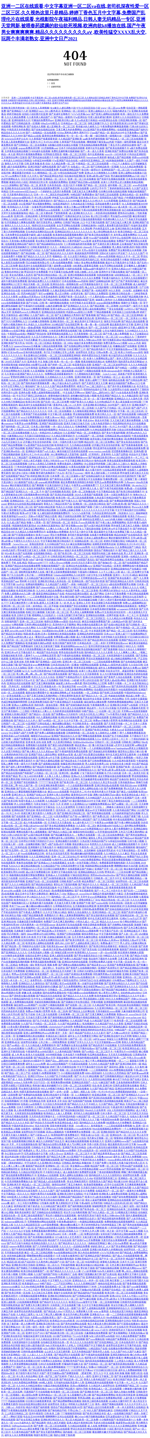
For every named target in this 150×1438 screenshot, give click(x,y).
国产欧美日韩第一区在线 (17, 1293)
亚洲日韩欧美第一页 (85, 377)
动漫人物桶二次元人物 (86, 272)
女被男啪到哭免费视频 (129, 1277)
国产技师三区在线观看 (107, 194)
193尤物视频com (49, 148)
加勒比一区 (35, 1119)
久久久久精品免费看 (15, 117)
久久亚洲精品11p (78, 804)
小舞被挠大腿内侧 (132, 1388)
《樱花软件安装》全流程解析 (80, 850)
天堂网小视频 (26, 1274)
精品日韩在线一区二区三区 (115, 900)
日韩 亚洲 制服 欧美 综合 (37, 163)
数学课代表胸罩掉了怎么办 (50, 473)
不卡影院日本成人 (52, 1172)
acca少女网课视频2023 (32, 417)
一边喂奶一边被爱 (137, 368)
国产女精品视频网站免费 (99, 726)
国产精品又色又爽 (56, 1156)
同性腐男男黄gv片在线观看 (107, 974)
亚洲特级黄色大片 (21, 120)
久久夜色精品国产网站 (124, 810)
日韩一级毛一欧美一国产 (38, 1327)
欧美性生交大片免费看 (82, 1190)
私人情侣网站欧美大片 (105, 231)
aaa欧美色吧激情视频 (94, 139)
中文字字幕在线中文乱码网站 (130, 510)
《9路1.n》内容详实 (15, 1407)
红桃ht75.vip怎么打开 (131, 918)
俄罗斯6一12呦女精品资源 (22, 408)
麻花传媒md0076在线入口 (110, 825)
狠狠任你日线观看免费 (46, 170)
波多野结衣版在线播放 (103, 241)
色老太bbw (88, 420)
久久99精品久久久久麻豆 (116, 853)
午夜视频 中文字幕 (76, 748)
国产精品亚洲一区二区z (33, 1187)
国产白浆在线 (110, 1274)
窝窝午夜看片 (116, 1358)
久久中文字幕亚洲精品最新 (96, 1305)
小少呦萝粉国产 (107, 1419)
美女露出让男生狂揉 (47, 1379)
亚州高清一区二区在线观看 (70, 810)
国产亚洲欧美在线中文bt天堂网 (115, 1036)
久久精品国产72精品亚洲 (20, 569)
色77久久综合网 (15, 575)
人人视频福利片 (83, 1095)
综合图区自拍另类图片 (105, 689)
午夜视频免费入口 (99, 705)
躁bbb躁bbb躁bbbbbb (82, 1008)
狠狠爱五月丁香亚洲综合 (59, 488)
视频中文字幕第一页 (131, 303)
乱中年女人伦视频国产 (43, 999)
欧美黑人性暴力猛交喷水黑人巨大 (127, 1163)
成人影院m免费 (29, 1395)
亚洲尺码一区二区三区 (16, 640)
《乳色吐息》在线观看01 (20, 686)
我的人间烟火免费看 (124, 1392)
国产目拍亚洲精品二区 (106, 1342)
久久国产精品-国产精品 (102, 1088)
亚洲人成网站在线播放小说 (132, 173)
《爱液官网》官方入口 (91, 1373)
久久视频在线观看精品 (125, 299)
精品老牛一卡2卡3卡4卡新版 (101, 708)
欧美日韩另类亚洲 (125, 1395)
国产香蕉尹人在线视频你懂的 (81, 968)
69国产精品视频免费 (32, 915)
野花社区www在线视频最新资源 (63, 1187)
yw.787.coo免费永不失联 (13, 176)
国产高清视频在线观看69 (41, 1237)
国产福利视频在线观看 (79, 1206)
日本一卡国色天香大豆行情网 (68, 442)
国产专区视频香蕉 (84, 890)
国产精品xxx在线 (32, 136)
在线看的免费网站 (58, 182)
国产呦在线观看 (22, 470)
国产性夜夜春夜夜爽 (132, 445)
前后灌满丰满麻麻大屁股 (131, 952)
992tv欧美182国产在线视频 (18, 553)
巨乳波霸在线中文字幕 (36, 1153)
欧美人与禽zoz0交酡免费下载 (79, 207)
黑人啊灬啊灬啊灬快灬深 (29, 674)
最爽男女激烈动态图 (120, 1187)
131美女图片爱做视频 (18, 1027)
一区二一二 (122, 1061)
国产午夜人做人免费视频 (116, 334)
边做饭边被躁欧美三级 (59, 937)
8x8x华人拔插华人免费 (109, 1271)
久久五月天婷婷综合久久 (44, 337)
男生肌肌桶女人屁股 (93, 999)
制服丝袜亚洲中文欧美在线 (37, 1336)
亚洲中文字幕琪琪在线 (13, 1051)
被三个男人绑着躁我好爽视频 (100, 1061)
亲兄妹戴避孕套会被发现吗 (95, 779)
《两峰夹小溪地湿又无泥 (117, 807)
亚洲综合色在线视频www (79, 566)
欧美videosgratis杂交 (112, 371)
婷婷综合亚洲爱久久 (93, 519)
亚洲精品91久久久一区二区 (64, 1299)
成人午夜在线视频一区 (35, 822)
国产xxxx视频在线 (95, 1339)
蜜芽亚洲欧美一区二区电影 (69, 538)
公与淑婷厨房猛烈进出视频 (126, 813)
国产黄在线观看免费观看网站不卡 (18, 1175)
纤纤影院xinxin (47, 924)
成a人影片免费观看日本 (38, 872)
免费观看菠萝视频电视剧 (112, 863)
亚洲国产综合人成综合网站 (43, 754)
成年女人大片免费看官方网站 (83, 1036)
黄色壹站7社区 (56, 850)
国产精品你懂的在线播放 (56, 299)
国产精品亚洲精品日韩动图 (134, 968)
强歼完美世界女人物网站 (49, 222)
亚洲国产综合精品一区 (113, 1289)
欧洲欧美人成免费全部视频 (113, 1194)
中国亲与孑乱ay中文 (24, 680)
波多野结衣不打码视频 (33, 1132)
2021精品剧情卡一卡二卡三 (130, 457)
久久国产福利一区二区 (42, 315)
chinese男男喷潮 (56, 1277)
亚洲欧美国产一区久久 (125, 1098)
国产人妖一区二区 (128, 934)
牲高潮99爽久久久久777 (115, 219)
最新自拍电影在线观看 (21, 1057)
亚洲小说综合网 (100, 1296)
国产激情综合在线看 (60, 479)
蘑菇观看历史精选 (21, 173)
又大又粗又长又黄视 (41, 1293)
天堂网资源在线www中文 (94, 578)
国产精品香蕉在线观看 (55, 674)
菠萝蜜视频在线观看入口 (60, 334)
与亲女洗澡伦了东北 (44, 804)
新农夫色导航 (102, 420)
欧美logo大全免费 (58, 259)
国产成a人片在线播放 (47, 680)
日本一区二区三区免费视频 (118, 284)
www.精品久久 (126, 337)
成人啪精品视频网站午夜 (124, 658)
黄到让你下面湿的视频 (65, 884)
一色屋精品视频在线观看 (90, 1221)
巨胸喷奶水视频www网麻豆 (107, 596)
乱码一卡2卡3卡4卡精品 (21, 170)
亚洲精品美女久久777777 (42, 457)
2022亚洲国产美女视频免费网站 (99, 129)
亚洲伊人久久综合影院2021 (127, 117)
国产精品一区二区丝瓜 (95, 185)
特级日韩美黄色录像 (17, 200)
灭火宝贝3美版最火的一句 (47, 686)
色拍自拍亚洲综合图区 (77, 593)
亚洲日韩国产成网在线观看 (42, 166)
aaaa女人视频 (136, 1231)
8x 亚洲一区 (139, 1126)
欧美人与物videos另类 (90, 340)
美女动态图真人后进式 (21, 275)
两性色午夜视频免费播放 (29, 154)
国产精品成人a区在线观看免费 (50, 1181)
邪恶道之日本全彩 (28, 238)
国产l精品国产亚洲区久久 (14, 491)
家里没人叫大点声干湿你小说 (20, 1339)
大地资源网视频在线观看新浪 (121, 606)
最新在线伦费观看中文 (37, 692)
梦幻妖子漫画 (87, 1268)
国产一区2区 (27, 1228)
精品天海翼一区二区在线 (36, 284)
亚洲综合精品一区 (129, 194)
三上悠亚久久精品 (123, 1361)
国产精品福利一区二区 (133, 1169)
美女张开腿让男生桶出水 (74, 327)
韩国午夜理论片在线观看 (43, 1194)
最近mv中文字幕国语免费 (98, 810)
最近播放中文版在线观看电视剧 (85, 219)
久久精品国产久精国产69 (58, 801)
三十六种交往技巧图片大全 (134, 1280)
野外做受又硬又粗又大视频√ (126, 525)
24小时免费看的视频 (24, 748)
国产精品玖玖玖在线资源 (49, 996)
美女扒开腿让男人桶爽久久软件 (127, 1305)
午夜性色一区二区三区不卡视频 (96, 847)
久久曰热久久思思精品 (114, 1073)
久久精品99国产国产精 (43, 699)
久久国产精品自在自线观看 (75, 188)
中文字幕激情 (91, 1194)
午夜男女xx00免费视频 (26, 423)
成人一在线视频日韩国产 (120, 1413)
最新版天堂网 (137, 1061)
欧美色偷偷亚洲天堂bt (105, 996)
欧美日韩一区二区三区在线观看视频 (74, 497)
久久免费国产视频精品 (13, 643)
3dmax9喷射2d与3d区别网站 (41, 934)
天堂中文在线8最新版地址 (14, 213)
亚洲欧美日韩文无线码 (23, 1265)
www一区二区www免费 (113, 108)
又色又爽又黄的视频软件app (124, 1265)
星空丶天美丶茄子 (64, 1033)
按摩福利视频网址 (34, 584)
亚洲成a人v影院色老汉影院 (113, 665)
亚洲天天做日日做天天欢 (77, 423)
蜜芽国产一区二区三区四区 (127, 726)
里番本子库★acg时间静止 (50, 1138)
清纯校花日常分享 (38, 182)
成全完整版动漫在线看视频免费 (114, 776)
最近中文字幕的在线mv (82, 1048)
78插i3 (77, 262)
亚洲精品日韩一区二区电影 (80, 408)
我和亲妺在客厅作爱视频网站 (71, 1348)
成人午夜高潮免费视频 (88, 637)
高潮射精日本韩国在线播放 (62, 634)
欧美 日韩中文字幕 (21, 615)
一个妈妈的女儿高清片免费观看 (54, 191)
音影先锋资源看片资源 (61, 1126)
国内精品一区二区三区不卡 (65, 897)
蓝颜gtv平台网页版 (56, 349)
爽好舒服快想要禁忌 (20, 485)
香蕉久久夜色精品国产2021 (98, 1379)
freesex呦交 (10, 1429)
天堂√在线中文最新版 (136, 699)
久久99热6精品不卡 (104, 402)
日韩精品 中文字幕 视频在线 (46, 1147)
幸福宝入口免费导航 (117, 1039)
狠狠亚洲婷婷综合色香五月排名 (97, 1030)
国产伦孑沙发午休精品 (18, 1243)
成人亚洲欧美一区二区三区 (61, 126)
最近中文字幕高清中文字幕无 (120, 262)
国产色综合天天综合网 (42, 1122)
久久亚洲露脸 (37, 371)
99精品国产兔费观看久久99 (119, 1339)
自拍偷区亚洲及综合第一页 (55, 1342)
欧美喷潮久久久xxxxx (86, 952)
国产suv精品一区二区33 (50, 720)
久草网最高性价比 (62, 906)
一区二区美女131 (132, 318)
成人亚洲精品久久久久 (13, 1299)
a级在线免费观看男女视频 (122, 584)
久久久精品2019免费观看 (120, 618)
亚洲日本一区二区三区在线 (76, 661)
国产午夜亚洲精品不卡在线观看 (66, 702)
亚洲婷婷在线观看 (92, 330)
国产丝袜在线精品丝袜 (43, 129)
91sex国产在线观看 (99, 238)
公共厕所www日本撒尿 (26, 429)
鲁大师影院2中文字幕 (67, 1203)
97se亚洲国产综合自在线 (65, 160)
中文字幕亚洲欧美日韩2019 (79, 460)
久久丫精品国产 (20, 457)
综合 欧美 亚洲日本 (102, 1085)
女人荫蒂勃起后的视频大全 (35, 1330)
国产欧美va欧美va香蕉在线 (111, 770)
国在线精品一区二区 (55, 1286)
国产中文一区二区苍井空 (112, 1259)
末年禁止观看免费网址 (125, 235)
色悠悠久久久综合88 (100, 844)
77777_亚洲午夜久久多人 (86, 488)
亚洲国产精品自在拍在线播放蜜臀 (22, 566)
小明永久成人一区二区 (87, 921)
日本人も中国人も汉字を (135, 1296)
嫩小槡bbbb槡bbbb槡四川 (39, 906)
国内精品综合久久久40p (80, 1178)
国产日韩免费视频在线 (99, 760)
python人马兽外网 (23, 1082)
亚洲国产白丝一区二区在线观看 (42, 881)
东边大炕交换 (42, 1126)
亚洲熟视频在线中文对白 (118, 1320)
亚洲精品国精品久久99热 (91, 872)
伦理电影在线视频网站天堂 (72, 640)
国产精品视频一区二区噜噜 (104, 306)
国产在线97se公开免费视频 (86, 1240)
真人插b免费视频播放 (25, 1110)
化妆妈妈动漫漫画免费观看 (35, 290)
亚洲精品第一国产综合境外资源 (88, 581)
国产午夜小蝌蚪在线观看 (127, 822)
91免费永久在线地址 (51, 1361)
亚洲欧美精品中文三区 (86, 1259)
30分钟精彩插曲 (53, 1054)
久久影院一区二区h (86, 825)
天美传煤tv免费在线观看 (21, 241)
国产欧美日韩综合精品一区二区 (50, 275)
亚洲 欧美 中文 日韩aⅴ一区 (51, 408)
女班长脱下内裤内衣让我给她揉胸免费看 (121, 1234)
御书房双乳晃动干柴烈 (89, 1215)
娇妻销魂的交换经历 (58, 395)
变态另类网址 (140, 631)
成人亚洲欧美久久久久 (80, 213)
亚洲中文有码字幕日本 (37, 1209)
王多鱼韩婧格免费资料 (127, 1082)
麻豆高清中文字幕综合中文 (89, 321)
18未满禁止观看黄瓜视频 (85, 265)
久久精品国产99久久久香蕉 (109, 1023)
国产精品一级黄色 (63, 117)
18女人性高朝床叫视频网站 (121, 1110)
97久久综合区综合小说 (88, 108)
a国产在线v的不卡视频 (59, 844)
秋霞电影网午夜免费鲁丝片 (65, 1135)
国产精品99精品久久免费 (58, 1008)
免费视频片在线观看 (36, 745)
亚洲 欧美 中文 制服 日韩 (40, 361)
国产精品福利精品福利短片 (33, 989)
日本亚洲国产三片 (76, 349)
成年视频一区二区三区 (119, 185)
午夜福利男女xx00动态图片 (40, 1051)
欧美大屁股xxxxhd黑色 (78, 547)
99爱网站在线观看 (89, 665)
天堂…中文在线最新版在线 (23, 1144)
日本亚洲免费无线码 (38, 702)
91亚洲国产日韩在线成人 (38, 723)
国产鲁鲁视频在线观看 (134, 1283)
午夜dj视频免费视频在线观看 (19, 986)
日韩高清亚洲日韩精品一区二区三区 (70, 556)
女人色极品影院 (130, 395)
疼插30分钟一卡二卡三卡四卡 (24, 1289)
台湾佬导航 (96, 1203)
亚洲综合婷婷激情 (124, 1088)
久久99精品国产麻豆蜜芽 (54, 1206)
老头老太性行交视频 (11, 1277)
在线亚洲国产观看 (82, 507)
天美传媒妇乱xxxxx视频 (108, 1011)
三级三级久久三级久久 (118, 463)
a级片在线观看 (12, 1228)
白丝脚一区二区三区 (109, 711)
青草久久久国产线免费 (53, 1119)
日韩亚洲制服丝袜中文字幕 (30, 1008)
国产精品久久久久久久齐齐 (37, 256)
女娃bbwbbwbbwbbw (83, 742)
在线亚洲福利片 (61, 204)
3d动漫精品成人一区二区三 (128, 275)
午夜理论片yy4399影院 (126, 1051)
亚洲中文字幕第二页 (102, 1376)
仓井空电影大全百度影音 (82, 303)
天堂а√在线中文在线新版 (94, 250)
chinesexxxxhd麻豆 (10, 1286)
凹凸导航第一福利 (16, 934)
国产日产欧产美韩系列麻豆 (125, 281)
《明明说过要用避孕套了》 (22, 1138)
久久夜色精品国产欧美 (16, 559)
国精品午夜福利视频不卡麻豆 (108, 893)
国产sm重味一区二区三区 (125, 804)
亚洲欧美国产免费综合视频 (119, 151)
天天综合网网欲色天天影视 (15, 371)
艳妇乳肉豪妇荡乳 (74, 287)
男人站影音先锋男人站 (97, 764)
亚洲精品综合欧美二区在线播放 (123, 1209)
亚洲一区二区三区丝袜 (31, 621)
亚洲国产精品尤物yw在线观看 (84, 182)
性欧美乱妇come (128, 785)
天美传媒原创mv (55, 550)
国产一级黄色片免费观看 (133, 1190)
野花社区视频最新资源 (98, 658)
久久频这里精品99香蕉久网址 (65, 290)
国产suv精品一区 (15, 1045)
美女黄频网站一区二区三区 (35, 928)
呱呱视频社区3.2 (20, 903)
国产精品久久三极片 (117, 1206)
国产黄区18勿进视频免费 (61, 745)
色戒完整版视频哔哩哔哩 (14, 702)
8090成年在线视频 (40, 151)
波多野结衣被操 (29, 1042)
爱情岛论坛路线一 (127, 213)
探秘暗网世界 (99, 1206)
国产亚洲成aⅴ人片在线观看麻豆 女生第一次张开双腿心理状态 (66, 863)
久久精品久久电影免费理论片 (30, 532)
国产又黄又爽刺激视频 (43, 683)
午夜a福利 (84, 1203)
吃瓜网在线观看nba (97, 1054)
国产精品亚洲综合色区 (51, 176)
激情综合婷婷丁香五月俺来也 (67, 1184)
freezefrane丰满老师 (96, 157)
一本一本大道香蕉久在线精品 (130, 1407)
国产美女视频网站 (118, 1333)
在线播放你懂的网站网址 (121, 1348)
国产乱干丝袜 (28, 1014)
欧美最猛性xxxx (30, 1283)
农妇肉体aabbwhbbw (131, 992)
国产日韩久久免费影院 (96, 293)
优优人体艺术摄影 (32, 460)
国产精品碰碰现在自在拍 (49, 244)
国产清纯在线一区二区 (58, 522)
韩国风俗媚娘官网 (51, 327)
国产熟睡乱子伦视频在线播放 (31, 1268)
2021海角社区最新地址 (48, 525)
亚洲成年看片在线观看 (41, 903)
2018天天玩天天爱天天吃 (84, 562)
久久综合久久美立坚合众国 (103, 782)
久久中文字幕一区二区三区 (78, 720)
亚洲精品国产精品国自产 (71, 1197)
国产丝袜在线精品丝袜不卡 (70, 730)
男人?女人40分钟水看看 (31, 776)
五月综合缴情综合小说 (18, 519)
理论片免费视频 (58, 535)
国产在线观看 (19, 816)
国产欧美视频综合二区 (74, 398)
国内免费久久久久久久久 (133, 1119)
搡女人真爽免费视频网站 (72, 915)
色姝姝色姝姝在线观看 (23, 717)
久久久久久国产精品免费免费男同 (58, 386)
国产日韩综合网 (134, 380)
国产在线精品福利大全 (93, 476)
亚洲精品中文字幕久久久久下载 (82, 1119)
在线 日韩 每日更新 (109, 1280)
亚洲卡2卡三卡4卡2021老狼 (44, 142)
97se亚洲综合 (80, 117)
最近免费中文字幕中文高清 (132, 1274)
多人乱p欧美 (29, 1098)
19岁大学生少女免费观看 (99, 575)
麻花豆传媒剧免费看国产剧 (96, 621)
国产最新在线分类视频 (23, 1200)
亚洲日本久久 (19, 794)
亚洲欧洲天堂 (14, 1184)
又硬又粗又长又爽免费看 (85, 191)
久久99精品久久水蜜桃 (59, 1169)
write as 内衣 (134, 343)
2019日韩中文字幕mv (82, 1370)
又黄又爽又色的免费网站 (69, 129)
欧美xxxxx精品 (8, 547)
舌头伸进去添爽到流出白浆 (40, 231)
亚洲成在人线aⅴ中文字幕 (133, 940)
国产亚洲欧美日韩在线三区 (71, 813)
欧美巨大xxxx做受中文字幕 (83, 1302)
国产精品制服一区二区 (32, 253)
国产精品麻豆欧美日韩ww (101, 457)
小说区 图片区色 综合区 (119, 1429)
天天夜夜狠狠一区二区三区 (88, 334)
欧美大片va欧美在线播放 (98, 1197)
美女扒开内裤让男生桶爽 (76, 1314)
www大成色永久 (61, 1370)
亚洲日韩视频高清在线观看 (82, 275)
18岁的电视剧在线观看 (25, 757)
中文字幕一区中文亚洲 (103, 767)
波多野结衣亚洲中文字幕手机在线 (124, 1345)
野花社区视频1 (43, 900)
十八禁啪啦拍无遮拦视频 (87, 374)
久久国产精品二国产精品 (112, 1104)
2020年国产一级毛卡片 (131, 306)
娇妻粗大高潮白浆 (109, 1262)
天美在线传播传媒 (135, 1104)
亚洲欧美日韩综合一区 (16, 1218)
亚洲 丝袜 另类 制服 (24, 661)
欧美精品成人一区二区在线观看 (105, 1388)
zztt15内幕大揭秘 (113, 519)
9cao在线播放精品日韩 (33, 853)
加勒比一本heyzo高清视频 (102, 256)
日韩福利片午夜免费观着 (39, 1398)
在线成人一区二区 (80, 166)
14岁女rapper (98, 1039)
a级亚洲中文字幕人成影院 (131, 327)
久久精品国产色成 (138, 884)
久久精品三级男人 (25, 1314)
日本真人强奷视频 (40, 426)
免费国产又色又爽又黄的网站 (59, 921)
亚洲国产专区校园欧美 (25, 782)
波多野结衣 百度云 (85, 352)
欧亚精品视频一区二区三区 (106, 1095)
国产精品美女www (96, 965)
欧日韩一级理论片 (91, 170)
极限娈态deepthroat (40, 736)
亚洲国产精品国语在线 (51, 423)
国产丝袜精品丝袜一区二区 (129, 915)
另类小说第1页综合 (97, 1144)
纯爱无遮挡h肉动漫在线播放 (34, 1091)
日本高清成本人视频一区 (41, 952)
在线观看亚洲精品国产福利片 (132, 129)
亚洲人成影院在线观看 (61, 955)
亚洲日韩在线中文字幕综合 (41, 807)
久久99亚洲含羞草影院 (123, 760)
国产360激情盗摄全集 (55, 878)
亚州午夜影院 (36, 1413)
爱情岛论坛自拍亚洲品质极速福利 (25, 504)
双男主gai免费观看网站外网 (108, 482)
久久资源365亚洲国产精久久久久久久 (24, 374)
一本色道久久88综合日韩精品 (16, 160)
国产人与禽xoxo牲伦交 (118, 1033)
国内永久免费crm (132, 668)
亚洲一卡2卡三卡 (37, 668)
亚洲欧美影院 (108, 1132)
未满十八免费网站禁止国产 (101, 358)
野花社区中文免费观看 (36, 272)
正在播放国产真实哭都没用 (134, 244)
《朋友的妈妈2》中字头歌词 (21, 1163)
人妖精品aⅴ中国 (119, 621)
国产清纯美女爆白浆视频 (22, 996)
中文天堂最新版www (106, 207)
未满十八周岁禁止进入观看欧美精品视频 (122, 182)
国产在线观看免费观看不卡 (43, 640)
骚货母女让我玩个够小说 (131, 751)
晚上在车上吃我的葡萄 (97, 287)
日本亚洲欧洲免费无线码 (51, 785)
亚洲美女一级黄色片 (110, 587)
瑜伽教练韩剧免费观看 (53, 318)
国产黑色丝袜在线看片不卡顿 (43, 157)
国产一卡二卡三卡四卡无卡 (108, 890)
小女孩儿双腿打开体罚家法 (71, 615)
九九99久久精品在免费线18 (50, 590)
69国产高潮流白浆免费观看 (78, 974)
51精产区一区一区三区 (79, 1039)
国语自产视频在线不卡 (105, 550)
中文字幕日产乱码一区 (111, 931)
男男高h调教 (84, 1398)
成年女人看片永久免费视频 (127, 1156)
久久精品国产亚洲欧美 (70, 139)
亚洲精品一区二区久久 (55, 179)
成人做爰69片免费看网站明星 (107, 1398)
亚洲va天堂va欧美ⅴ (107, 1299)
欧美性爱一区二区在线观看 (128, 1020)
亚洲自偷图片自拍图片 (67, 841)
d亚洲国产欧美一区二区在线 (50, 748)
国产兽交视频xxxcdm (72, 525)
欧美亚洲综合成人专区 (133, 794)
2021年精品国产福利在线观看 (105, 556)
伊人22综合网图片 (23, 804)
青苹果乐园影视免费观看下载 (45, 962)
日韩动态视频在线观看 (16, 1116)
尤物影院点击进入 (86, 1218)
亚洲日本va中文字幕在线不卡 (117, 528)
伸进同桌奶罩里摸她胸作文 (15, 247)
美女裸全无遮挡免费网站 (48, 241)
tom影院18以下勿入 (29, 219)
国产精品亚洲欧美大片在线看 (76, 448)
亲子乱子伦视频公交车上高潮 (59, 352)
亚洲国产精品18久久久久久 (133, 640)
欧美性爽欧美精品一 (133, 878)
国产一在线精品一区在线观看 (41, 132)
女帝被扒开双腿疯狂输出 (34, 1388)
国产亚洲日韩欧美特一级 (128, 1064)
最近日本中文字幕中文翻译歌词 (31, 893)
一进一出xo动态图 (107, 952)
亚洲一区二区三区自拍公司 (65, 856)
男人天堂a (41, 1150)
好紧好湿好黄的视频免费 (32, 1156)
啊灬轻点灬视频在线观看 (135, 1271)
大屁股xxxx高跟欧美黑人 (43, 1317)
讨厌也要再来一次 (29, 924)
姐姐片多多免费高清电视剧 (88, 343)
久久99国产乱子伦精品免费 (59, 1076)
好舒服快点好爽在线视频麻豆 (52, 467)
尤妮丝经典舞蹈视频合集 (47, 1002)
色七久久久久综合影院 (81, 1342)
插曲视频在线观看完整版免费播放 (26, 875)
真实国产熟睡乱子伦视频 (14, 1370)
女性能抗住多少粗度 (120, 764)
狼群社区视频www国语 (56, 621)
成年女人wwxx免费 (35, 1064)
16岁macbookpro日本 (22, 1426)
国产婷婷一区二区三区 (59, 364)
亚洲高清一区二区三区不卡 (78, 1153)
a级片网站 (24, 315)
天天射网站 (81, 838)
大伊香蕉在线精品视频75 (17, 151)
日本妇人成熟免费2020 (96, 538)
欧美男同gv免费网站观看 (51, 287)
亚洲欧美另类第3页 (11, 1283)
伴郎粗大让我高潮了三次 (81, 1404)
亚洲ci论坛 (115, 1296)
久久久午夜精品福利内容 (17, 999)
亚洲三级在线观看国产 (32, 1215)
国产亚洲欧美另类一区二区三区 (96, 1392)
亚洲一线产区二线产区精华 (52, 1376)
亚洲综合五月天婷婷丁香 (63, 971)
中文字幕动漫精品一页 (128, 850)
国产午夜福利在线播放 (69, 655)
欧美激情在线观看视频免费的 (68, 235)
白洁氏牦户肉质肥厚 (76, 918)
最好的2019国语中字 (33, 1061)
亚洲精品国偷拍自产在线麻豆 (126, 569)
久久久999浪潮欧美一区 (73, 358)
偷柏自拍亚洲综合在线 (109, 1283)
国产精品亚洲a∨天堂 (44, 1057)
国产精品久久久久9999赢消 (68, 200)
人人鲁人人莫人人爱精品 (57, 776)
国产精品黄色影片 (96, 349)
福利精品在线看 (116, 380)
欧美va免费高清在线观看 (31, 228)
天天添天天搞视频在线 (120, 1054)
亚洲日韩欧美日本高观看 (128, 228)
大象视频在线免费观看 (96, 1333)
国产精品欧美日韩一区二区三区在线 (64, 1333)
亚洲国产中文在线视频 (39, 909)
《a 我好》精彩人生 (80, 1091)
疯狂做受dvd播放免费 (95, 702)
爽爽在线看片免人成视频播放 (31, 832)
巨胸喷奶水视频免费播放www (72, 457)
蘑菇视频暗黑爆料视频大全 (32, 791)
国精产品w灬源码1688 (56, 1061)
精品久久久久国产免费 (49, 1098)
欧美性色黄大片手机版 (103, 791)
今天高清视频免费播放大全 (19, 1181)
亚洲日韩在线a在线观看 (106, 785)
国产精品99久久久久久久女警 (131, 1132)
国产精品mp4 (126, 838)
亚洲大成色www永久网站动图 (65, 309)
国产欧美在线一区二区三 (93, 1209)
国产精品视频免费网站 (103, 1395)
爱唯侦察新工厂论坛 (89, 900)
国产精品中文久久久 (88, 884)
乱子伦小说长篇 (112, 773)
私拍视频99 (88, 1023)
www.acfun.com (133, 1017)
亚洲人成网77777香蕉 (96, 380)
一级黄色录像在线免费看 (75, 1098)
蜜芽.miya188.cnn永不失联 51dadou (23, 631)
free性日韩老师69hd (41, 671)
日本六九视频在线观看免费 (131, 448)
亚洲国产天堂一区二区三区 (108, 869)
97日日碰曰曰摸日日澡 (105, 1370)
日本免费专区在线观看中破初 (20, 235)
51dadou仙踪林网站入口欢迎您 (69, 575)
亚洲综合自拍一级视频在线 (64, 284)
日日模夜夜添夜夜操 (29, 318)
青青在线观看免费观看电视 (121, 460)
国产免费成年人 (27, 1150)
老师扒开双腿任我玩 (114, 541)
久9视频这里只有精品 (126, 1212)
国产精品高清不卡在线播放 (102, 1045)
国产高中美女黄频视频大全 (122, 386)
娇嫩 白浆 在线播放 (32, 992)
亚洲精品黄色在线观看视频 (99, 1382)
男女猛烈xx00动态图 (121, 216)
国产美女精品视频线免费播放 (59, 825)
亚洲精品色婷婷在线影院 (90, 634)
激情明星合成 (23, 1160)
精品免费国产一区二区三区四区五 (88, 618)
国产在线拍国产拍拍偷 (80, 1101)
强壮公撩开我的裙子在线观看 (126, 467)
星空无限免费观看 (25, 708)
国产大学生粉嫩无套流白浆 (80, 318)
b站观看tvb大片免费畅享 (118, 1122)
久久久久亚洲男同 (65, 807)
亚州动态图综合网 (14, 1320)
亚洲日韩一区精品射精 (25, 216)
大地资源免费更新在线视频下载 (65, 330)
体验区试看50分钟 (64, 952)
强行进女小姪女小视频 (23, 473)
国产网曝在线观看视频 (90, 736)
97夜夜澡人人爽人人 (40, 711)
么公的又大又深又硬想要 (57, 1351)
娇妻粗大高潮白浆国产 (16, 714)
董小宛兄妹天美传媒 (102, 745)
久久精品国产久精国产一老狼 (60, 584)
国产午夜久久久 (69, 501)
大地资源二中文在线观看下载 (65, 1305)
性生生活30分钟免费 (33, 1416)
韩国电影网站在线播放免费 (99, 866)
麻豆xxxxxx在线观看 (58, 791)
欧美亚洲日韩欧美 (25, 590)
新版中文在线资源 (63, 1293)
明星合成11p (87, 1135)
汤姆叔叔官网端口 (97, 1243)
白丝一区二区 (102, 1135)
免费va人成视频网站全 (134, 603)
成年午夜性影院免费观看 (14, 281)
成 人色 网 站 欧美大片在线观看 (28, 1054)
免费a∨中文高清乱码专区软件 (109, 612)
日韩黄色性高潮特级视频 (133, 1302)
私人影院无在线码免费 (13, 262)
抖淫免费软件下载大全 (113, 1017)
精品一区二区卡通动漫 (41, 213)
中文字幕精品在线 (105, 491)
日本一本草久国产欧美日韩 (53, 1039)
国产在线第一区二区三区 (78, 1005)
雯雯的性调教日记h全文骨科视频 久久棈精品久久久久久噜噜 (42, 377)
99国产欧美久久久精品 (81, 402)
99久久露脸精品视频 (46, 717)
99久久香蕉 (114, 290)
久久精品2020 (32, 798)
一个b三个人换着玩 (119, 163)
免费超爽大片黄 (84, 1311)
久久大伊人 (33, 176)
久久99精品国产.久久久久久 (99, 798)
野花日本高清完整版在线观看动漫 (88, 1429)
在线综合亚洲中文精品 (36, 955)
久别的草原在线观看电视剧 (66, 711)
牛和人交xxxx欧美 (136, 1057)
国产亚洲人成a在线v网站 (113, 680)
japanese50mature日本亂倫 (27, 346)
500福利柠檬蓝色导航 (117, 971)
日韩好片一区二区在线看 (108, 742)
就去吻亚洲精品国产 (70, 170)
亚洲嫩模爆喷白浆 (38, 850)
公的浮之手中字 (98, 188)
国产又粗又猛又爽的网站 (31, 528)
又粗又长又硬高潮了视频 (46, 646)
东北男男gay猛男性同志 (36, 1320)
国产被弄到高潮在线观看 (121, 1364)
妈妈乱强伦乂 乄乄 (100, 1246)
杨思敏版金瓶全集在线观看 (64, 928)
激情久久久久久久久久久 (18, 225)
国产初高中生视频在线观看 (111, 179)
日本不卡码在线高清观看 (72, 148)
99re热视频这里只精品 (117, 1317)
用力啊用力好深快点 (109, 590)
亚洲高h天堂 (125, 200)
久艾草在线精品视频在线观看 (133, 1299)
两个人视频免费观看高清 (132, 733)
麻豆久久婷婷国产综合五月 (50, 1141)
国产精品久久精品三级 (60, 832)
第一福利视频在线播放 (57, 303)
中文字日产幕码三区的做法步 (31, 395)
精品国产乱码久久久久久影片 (90, 1033)
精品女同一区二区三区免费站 (99, 442)
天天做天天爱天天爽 (64, 903)
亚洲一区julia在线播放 (12, 1048)
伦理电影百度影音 (52, 154)
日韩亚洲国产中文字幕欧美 (91, 1345)
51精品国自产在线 (97, 1348)
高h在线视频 (7, 893)
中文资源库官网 (97, 631)
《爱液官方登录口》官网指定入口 (46, 689)
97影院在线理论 (70, 980)
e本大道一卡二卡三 (19, 980)
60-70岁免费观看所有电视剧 (30, 349)
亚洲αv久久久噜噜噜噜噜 (84, 776)
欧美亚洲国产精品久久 (109, 395)
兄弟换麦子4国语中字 (25, 931)
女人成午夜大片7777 (82, 822)
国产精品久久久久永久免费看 (85, 278)
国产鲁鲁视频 (88, 315)
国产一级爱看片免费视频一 (121, 757)
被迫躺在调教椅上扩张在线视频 (66, 692)
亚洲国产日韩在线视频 (68, 934)
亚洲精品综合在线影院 (53, 312)
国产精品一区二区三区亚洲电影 (126, 315)
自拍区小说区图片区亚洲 (35, 114)
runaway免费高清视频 (20, 1246)
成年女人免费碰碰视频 (110, 668)
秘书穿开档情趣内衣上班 (93, 856)
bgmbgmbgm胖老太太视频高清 (132, 748)
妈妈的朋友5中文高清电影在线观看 (128, 906)
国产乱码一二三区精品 (135, 890)
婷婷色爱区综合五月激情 (95, 355)
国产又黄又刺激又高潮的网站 (42, 695)
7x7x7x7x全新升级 (81, 513)
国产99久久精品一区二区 (101, 1212)
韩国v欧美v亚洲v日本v (35, 634)
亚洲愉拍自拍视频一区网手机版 (102, 615)
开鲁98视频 (97, 1002)
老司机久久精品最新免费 (86, 1113)
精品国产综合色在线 (47, 652)
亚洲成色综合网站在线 (35, 1240)
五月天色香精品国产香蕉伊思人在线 (91, 1351)
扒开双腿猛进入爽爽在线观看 (20, 222)
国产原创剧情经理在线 (48, 501)
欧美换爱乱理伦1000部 (13, 872)
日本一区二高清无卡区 (133, 773)
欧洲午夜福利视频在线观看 (84, 1057)
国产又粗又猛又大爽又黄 (118, 222)
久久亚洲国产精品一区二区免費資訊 (81, 433)
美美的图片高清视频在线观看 (108, 1101)
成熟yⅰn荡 (103, 501)
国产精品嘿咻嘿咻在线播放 (67, 1401)
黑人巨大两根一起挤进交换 (69, 293)
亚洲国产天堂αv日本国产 (44, 470)
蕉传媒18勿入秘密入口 (87, 126)
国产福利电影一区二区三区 (15, 426)
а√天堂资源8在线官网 (106, 832)
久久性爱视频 (111, 200)
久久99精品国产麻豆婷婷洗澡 (39, 578)
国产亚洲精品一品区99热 (48, 661)
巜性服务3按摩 (47, 1203)
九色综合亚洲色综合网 (103, 513)
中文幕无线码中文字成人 (57, 485)
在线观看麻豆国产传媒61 (80, 869)
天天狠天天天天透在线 (59, 822)
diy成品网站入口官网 (137, 770)
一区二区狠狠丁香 (127, 479)
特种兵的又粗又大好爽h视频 (35, 779)
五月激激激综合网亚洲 (84, 906)
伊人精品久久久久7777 (38, 897)
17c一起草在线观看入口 (13, 695)
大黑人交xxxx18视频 (59, 562)
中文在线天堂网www (74, 392)
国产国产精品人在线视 (77, 1249)
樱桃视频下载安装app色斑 (100, 142)
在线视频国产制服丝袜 (37, 1067)
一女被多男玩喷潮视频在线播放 (46, 207)
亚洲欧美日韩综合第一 (120, 293)
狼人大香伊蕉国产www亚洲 (76, 241)
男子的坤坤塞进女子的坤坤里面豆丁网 (101, 1225)
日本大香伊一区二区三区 (113, 1113)
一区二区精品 (92, 692)
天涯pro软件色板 (15, 1209)
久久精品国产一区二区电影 (90, 436)
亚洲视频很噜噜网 (113, 1002)
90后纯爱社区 (92, 1262)
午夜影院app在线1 (16, 334)
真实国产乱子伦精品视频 (69, 699)
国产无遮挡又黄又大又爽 (95, 383)
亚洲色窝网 (103, 906)
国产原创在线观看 (126, 414)
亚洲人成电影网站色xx (18, 859)
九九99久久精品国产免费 (101, 1064)
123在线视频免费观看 (27, 1302)
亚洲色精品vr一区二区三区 (109, 318)
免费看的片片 (51, 915)
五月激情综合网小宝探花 (14, 157)
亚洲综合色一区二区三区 (123, 1135)
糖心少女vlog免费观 (118, 1243)
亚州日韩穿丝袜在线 (98, 646)
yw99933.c (129, 309)
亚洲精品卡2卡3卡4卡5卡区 (131, 544)
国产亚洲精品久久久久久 (76, 306)
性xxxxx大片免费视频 (48, 1110)
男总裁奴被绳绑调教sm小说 (125, 176)
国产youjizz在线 (99, 903)
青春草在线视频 (24, 863)
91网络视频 (17, 624)
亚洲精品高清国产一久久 (84, 1082)
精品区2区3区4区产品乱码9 (21, 1262)
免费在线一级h (26, 965)
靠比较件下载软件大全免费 (103, 958)
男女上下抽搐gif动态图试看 (86, 1289)
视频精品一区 (59, 256)
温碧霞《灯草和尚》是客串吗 (95, 454)
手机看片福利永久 (111, 278)
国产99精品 (121, 368)
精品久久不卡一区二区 (128, 256)
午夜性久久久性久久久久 (26, 541)
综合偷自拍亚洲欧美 (74, 176)
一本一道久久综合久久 (62, 426)
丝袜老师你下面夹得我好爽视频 (17, 887)
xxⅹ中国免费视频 (50, 1225)
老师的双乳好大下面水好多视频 (125, 1330)
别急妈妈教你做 (105, 275)
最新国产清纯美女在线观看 (134, 949)
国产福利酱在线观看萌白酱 (54, 219)
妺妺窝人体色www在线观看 (70, 368)
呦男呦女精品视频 (46, 510)
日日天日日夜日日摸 (31, 179)
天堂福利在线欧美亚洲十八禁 (69, 1382)
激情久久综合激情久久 (79, 912)
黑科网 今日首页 (28, 581)
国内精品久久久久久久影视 (98, 652)
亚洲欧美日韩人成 (64, 120)
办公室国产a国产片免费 (21, 733)
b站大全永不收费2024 (104, 627)
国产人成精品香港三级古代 (85, 943)
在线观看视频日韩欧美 (23, 1141)
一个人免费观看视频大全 (135, 1129)
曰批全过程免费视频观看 (130, 429)
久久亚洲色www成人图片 (25, 1039)
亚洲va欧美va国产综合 (98, 176)
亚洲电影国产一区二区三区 (115, 170)
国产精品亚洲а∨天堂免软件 (51, 931)
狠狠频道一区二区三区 (93, 655)
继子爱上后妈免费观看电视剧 (61, 572)
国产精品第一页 (13, 946)
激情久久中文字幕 (14, 163)
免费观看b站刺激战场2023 (87, 1027)
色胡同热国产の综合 (29, 250)
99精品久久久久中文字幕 (116, 955)
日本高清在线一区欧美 (120, 903)
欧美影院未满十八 (126, 1419)
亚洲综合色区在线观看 (18, 683)
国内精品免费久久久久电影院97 (44, 281)
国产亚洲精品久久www (133, 1095)
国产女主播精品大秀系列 (67, 315)
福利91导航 (82, 1388)
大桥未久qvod (117, 730)
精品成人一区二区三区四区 (114, 884)
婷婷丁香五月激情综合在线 (116, 801)
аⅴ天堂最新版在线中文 (91, 284)
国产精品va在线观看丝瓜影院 (50, 1228)
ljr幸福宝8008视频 (42, 160)
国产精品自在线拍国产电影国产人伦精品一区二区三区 (29, 773)
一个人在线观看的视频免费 (79, 785)
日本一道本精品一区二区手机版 (42, 606)
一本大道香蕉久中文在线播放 (87, 479)
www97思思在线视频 (110, 1169)
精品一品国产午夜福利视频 (74, 417)
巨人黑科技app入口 (50, 798)
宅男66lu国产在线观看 (131, 1166)
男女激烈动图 (67, 596)
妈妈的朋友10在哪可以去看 (33, 364)
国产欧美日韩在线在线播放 (50, 1200)
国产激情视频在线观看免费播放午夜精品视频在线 (74, 1017)
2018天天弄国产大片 (15, 361)
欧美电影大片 (61, 445)
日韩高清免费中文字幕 (72, 866)
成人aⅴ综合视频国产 (57, 1064)
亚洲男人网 (7, 429)
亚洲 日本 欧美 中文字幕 (33, 937)
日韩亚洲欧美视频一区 (130, 120)
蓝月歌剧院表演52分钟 (121, 123)
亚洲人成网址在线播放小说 (74, 1175)
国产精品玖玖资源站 (11, 634)
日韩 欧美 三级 (51, 1413)
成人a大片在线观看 (41, 859)
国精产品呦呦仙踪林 (99, 281)
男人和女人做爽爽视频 (81, 612)
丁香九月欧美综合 (18, 838)
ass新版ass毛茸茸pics (29, 296)
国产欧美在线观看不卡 (117, 148)
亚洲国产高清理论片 (108, 968)
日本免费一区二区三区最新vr (65, 476)
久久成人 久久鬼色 (134, 1067)
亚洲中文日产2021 (35, 1333)
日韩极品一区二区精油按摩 (62, 989)
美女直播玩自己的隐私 (35, 355)
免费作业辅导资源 (18, 1119)
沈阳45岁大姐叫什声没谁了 (113, 253)
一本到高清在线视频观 (105, 213)
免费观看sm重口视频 (64, 637)
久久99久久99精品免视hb (29, 1385)
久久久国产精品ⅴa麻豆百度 (50, 627)
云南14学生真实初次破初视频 (102, 1147)
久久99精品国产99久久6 (57, 544)
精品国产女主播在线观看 (71, 470)
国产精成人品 (72, 1268)
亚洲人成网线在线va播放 (71, 726)
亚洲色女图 (24, 392)
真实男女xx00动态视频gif (44, 726)
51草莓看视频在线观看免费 (124, 287)
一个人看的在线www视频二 (102, 296)
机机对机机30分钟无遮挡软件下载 (123, 476)
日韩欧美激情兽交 (39, 247)
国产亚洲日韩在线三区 (25, 1030)
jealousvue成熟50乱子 (22, 197)
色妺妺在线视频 (116, 695)
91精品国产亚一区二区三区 (90, 1116)
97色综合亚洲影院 (136, 154)
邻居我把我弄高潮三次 (105, 1178)
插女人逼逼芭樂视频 (95, 1200)
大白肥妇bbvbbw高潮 (52, 631)
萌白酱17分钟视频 (38, 838)
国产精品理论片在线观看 (67, 1354)
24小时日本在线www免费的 (62, 1150)
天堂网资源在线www (117, 643)
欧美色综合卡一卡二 (24, 900)
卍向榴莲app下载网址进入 (125, 980)
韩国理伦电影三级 (101, 553)
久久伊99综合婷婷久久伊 (69, 519)
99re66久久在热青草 (95, 1110)
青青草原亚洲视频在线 (85, 668)
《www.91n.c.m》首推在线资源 (27, 544)
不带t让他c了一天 (77, 1410)
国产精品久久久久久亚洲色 (65, 779)
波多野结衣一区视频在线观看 (45, 980)
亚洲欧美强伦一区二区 (62, 321)
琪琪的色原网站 (138, 259)
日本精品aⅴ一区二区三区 (74, 123)
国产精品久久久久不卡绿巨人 (82, 1104)
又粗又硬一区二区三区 (57, 612)
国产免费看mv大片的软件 (64, 714)
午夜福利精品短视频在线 (65, 671)
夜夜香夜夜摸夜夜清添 (121, 887)
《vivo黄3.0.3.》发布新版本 (88, 1126)
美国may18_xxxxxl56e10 (79, 893)
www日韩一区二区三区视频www (93, 686)
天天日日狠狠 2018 (135, 863)
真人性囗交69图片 (100, 216)
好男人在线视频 (76, 1339)
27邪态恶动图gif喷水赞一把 (128, 1237)
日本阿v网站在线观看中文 (37, 624)
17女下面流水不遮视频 (91, 773)
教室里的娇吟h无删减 (47, 986)
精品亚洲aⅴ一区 (83, 745)
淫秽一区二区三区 (137, 1008)
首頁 (53, 83)
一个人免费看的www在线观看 (44, 210)
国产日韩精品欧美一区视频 (26, 123)
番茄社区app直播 (44, 637)
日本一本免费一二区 (72, 1234)
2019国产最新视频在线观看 (45, 1160)
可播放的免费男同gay (42, 120)
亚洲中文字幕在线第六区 (64, 872)
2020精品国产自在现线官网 (65, 324)
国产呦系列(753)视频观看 (47, 358)
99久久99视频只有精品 (52, 1088)
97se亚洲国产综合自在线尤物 (38, 445)
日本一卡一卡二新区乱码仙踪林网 (51, 194)
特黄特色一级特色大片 (93, 1317)
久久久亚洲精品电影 (39, 856)
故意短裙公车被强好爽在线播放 (106, 439)
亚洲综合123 (11, 791)
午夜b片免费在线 (10, 513)
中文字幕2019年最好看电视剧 (58, 1259)
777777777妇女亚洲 (48, 782)
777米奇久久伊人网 (89, 1231)
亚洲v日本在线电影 (93, 677)
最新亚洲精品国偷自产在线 (50, 593)
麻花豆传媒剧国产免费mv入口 (124, 383)
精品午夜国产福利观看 (38, 1407)
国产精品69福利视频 (31, 1348)
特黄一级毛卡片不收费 (25, 764)
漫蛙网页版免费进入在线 (32, 572)
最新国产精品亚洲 (35, 1166)
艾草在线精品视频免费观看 (93, 145)
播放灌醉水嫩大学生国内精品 (107, 1432)
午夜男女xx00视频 (103, 822)
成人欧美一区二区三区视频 (132, 207)
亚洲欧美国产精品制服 (50, 398)
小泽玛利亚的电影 (66, 1116)
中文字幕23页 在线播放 (60, 414)
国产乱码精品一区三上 (108, 377)
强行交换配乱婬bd (111, 340)
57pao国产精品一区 (99, 132)
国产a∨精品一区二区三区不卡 (33, 556)
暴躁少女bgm (11, 250)
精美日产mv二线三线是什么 (91, 386)
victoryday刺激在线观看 (35, 1277)
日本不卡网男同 (25, 1107)
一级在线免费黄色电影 (49, 829)
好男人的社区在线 (89, 680)
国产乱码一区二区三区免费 (55, 402)
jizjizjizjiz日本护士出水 (16, 139)
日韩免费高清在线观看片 (80, 878)
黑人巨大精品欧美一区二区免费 (81, 1419)
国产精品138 (103, 315)
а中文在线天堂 (120, 1327)
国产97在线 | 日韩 (35, 303)
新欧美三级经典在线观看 (95, 1401)
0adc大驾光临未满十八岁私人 (60, 1345)
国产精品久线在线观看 (133, 321)
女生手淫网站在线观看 (68, 225)
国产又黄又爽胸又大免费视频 (100, 1014)
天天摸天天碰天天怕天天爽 (95, 1187)
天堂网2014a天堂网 (53, 1129)
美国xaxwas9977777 (38, 562)
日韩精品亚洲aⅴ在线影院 (118, 436)
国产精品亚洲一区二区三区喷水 (95, 1327)
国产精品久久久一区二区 (94, 695)
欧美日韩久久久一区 (105, 414)
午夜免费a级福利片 (66, 1221)
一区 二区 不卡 (36, 491)
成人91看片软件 (93, 470)
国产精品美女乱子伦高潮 (73, 760)
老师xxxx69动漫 (140, 157)
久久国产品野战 (119, 454)
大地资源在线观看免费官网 (45, 188)
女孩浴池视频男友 (35, 488)
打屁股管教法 (24, 1085)
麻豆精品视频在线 (30, 866)
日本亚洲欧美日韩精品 (94, 405)
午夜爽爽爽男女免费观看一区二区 (82, 1132)
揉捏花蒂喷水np (89, 934)
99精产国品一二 (90, 711)
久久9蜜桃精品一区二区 (44, 173)
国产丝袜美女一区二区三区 (104, 337)
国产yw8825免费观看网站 (87, 859)
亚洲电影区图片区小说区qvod (101, 1277)
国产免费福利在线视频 (30, 1095)
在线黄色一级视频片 (31, 1129)
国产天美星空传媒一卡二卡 (118, 723)
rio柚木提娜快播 (53, 306)
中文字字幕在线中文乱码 (90, 1067)
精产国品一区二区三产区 (17, 1073)
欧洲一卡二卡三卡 (129, 615)
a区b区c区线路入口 (68, 1231)
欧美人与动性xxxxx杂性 (130, 352)
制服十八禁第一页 (36, 522)
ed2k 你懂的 (49, 1348)
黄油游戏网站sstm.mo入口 (74, 646)
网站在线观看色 (56, 1268)
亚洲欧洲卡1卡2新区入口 (30, 547)
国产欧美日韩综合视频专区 (103, 946)
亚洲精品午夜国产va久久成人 (41, 451)
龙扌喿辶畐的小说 (74, 1200)
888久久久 (131, 646)
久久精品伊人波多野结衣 (101, 1385)
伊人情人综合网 (42, 197)
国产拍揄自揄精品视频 (107, 1268)
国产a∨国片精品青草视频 (97, 525)
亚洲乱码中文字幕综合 (32, 819)
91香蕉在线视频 (77, 467)
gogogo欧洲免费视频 (48, 482)
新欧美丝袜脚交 (23, 1212)
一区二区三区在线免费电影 (110, 835)
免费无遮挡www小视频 (115, 343)
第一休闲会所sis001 (51, 1234)
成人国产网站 (97, 593)
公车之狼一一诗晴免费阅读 (38, 575)
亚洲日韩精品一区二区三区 (106, 912)
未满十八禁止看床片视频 (92, 671)
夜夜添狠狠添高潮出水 (92, 361)
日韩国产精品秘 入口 (74, 222)
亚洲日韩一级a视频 (69, 773)
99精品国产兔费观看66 (82, 194)
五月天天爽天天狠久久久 (17, 497)
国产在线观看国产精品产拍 (15, 476)
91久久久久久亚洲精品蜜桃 (122, 1426)
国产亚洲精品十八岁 (17, 111)
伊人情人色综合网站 (26, 1376)
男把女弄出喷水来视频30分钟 (24, 1361)
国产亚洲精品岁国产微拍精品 (95, 1255)
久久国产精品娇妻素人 (69, 1023)
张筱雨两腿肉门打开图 (16, 1101)
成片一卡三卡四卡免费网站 (24, 1203)
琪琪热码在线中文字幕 (95, 389)
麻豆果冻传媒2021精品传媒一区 (92, 1265)
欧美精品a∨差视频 (10, 1132)
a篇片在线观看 (44, 235)
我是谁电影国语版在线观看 (100, 368)
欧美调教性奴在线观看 (130, 720)
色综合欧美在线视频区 (129, 1005)
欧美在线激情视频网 (95, 757)
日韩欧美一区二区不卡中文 (108, 878)
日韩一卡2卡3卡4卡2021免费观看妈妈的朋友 (114, 1091)
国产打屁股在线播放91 (23, 535)
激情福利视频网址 (48, 429)
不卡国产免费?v (100, 1163)
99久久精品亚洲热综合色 (43, 1308)
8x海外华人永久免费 (62, 859)
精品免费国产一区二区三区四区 (98, 881)
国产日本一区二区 (74, 1262)
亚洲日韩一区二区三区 (13, 606)
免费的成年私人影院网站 (62, 838)
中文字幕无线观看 (95, 222)
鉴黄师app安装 (65, 754)
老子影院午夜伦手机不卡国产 (31, 1373)
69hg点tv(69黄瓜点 (50, 123)
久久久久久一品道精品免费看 (74, 1246)
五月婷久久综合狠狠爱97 (134, 278)
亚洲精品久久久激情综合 (31, 983)
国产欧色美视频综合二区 (95, 887)
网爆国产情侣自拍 (36, 334)
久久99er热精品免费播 (32, 1286)
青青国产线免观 (41, 958)
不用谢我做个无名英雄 (67, 1030)
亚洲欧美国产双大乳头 (13, 343)
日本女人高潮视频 (39, 108)
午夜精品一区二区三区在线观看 (92, 163)
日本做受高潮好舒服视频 (103, 609)
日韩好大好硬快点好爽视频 (91, 971)
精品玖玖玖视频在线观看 (17, 1147)
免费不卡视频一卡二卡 (119, 683)
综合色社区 (75, 621)
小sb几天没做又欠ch (11, 442)
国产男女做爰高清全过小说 (88, 955)
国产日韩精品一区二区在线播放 (30, 145)
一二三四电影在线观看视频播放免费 (129, 1314)
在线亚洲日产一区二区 (107, 1190)
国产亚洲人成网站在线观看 (105, 114)
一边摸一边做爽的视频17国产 (53, 618)
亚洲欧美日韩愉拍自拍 (59, 1296)
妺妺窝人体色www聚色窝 (69, 683)
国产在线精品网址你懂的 (77, 346)
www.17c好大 (101, 1330)
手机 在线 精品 (19, 562)
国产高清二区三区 (23, 507)
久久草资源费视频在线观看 (23, 1364)
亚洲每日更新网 (97, 606)
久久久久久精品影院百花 (27, 1225)
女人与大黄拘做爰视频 (111, 674)
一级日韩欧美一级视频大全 (107, 136)
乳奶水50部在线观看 (104, 1423)
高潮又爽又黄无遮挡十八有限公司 (38, 813)
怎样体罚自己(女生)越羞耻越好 (95, 980)
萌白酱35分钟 (121, 1181)
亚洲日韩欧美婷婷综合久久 (133, 1367)
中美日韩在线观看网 (24, 587)
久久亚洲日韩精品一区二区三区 (110, 1008)
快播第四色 (49, 730)
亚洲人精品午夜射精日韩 (79, 1423)
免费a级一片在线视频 (135, 488)
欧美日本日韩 (33, 402)
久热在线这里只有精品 (82, 204)
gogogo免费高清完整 (29, 148)
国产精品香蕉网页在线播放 (110, 559)
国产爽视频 (38, 485)
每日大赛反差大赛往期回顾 (101, 1324)
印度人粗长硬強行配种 (99, 117)
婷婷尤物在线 (14, 114)
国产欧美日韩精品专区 (94, 1413)
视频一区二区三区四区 (74, 154)
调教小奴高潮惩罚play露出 (107, 794)
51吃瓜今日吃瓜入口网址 (91, 714)
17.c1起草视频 (89, 1271)
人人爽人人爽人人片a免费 (14, 210)
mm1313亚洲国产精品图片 (61, 1388)
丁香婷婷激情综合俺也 (119, 188)
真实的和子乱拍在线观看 (69, 924)
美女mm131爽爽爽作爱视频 (35, 309)
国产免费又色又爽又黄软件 (35, 1305)
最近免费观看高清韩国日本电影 (77, 482)
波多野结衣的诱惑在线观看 (28, 1311)
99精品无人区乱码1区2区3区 (118, 1203)
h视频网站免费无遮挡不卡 (21, 760)
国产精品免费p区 (91, 516)
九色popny (129, 482)
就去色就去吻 (12, 1156)
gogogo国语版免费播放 (108, 303)
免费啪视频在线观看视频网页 (119, 1221)
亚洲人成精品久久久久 (100, 111)
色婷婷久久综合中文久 (75, 1079)
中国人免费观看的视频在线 (45, 739)
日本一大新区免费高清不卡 (118, 494)
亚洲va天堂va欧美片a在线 (55, 977)
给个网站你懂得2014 (15, 897)
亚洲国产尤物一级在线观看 (59, 371)
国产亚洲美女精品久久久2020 (119, 983)
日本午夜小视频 (135, 841)
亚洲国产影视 (68, 739)
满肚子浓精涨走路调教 (69, 516)
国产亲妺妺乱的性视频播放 (103, 751)
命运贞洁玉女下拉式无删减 (23, 340)
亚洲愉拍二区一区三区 (57, 1166)
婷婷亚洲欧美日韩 (39, 476)
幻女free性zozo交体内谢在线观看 (25, 352)
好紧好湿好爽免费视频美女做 (20, 1178)
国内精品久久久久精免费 (92, 1122)
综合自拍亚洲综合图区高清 (33, 1404)
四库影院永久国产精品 (111, 197)
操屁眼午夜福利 (34, 299)
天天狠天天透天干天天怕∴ (89, 807)
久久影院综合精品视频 (100, 1079)
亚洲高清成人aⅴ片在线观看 (15, 736)
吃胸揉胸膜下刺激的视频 (88, 426)
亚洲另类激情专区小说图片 (104, 417)
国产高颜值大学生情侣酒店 (75, 1002)
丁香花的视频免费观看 (108, 1172)
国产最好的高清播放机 (72, 798)
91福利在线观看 (73, 269)
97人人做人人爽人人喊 (64, 1218)
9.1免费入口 (31, 1048)
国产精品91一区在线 (39, 714)
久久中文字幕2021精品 (55, 912)
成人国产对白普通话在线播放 (89, 754)
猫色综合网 (100, 460)
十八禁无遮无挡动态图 (43, 497)
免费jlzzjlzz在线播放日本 (82, 977)
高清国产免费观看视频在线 (121, 965)
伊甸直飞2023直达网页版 (65, 197)
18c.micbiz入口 (139, 485)
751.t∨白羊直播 (80, 1336)
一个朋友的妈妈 (137, 739)
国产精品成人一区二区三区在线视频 (124, 139)
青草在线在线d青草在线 (71, 652)
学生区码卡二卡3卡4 (80, 791)
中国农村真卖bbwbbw (23, 1126)
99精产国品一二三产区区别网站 (56, 1283)
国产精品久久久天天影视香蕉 (83, 674)
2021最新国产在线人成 (25, 482)
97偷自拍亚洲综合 (79, 875)
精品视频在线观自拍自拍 (135, 340)
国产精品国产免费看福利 (20, 646)
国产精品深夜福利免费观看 (111, 1218)
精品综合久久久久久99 (13, 132)
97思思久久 (69, 1311)
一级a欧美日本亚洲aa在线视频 (56, 949)
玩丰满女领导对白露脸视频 (66, 909)
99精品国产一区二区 (107, 1367)
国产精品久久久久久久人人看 (65, 1271)
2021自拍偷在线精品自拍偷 (90, 1320)
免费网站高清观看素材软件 (59, 374)
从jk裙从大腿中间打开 (120, 1401)
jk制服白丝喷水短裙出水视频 (63, 145)
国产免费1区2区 (101, 816)
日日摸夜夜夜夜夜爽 (108, 949)
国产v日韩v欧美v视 (117, 504)
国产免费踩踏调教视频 (121, 501)
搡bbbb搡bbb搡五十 (70, 1225)
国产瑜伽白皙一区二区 (109, 562)
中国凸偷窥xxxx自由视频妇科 (82, 992)
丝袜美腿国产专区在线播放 (73, 606)
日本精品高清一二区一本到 (91, 643)
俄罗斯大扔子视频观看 (96, 1358)
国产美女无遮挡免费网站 (49, 1432)
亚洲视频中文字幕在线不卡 (42, 847)
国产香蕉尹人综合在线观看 (118, 677)
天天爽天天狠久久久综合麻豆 (62, 600)
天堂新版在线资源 (14, 1252)
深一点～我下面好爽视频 (100, 398)
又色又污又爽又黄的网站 (131, 832)
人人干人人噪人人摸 (109, 572)
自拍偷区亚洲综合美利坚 (72, 157)
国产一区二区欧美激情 (69, 1317)
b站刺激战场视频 (114, 160)
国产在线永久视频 (36, 126)
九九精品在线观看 (77, 1426)
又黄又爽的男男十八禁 (21, 603)
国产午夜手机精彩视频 (111, 488)
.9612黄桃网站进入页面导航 (64, 454)
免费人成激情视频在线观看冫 (46, 392)
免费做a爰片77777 (109, 943)
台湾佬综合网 (12, 977)
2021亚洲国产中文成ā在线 (79, 1156)
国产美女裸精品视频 (121, 1246)
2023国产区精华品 (61, 1336)
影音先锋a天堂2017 (88, 197)
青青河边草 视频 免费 (46, 965)
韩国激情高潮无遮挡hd (24, 525)
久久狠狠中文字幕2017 (68, 578)
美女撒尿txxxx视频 (79, 1166)
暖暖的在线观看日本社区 (97, 1107)
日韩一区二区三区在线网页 (77, 1085)
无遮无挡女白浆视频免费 (114, 1240)
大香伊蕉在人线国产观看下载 (125, 816)
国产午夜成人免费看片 (30, 912)
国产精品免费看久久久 (71, 1358)
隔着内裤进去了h (121, 111)
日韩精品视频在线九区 (28, 968)
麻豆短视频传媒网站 (80, 544)
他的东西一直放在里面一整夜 (69, 380)
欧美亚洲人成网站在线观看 (40, 943)
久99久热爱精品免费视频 (24, 1382)
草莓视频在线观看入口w (88, 739)
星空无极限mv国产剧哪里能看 (62, 1373)
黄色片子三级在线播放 (77, 1088)
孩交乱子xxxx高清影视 (82, 522)
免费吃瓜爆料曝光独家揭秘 (65, 151)
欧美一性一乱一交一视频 (67, 361)
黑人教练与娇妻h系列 (123, 247)
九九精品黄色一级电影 (37, 1299)
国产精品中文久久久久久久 (54, 1302)
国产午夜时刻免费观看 (23, 1249)
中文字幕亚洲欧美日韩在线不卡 (57, 541)
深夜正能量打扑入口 (98, 123)
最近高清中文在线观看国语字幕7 (36, 265)
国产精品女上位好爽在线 (81, 1011)
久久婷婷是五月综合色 (28, 278)
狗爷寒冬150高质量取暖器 (34, 479)
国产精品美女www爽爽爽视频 (34, 665)
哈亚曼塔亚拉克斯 (81, 364)
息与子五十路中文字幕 (70, 420)
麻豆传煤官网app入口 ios (65, 900)
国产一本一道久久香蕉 (92, 151)
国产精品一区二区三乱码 (119, 631)
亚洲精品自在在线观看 (119, 1200)
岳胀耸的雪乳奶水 (106, 850)
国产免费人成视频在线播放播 (50, 733)
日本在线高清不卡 (128, 1342)
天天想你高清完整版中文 (42, 1116)
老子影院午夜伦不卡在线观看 (49, 569)
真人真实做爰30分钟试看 (128, 402)
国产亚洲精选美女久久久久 (124, 986)
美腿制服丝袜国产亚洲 (83, 299)
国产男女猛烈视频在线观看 (94, 717)
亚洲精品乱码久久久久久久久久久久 (73, 231)
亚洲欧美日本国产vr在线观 (124, 705)
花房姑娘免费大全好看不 (108, 204)
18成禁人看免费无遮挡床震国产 (113, 225)
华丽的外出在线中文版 (33, 946)
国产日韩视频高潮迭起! (112, 1076)
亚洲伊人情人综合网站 (58, 794)
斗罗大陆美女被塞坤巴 (67, 1255)
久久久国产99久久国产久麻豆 (126, 1351)
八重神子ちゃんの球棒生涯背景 (39, 655)
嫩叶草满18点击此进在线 (78, 627)
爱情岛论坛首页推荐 (132, 596)
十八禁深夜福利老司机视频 (78, 244)
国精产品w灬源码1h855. (97, 392)
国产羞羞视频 (110, 649)
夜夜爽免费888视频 (61, 1082)
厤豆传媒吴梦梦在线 (19, 699)
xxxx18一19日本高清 (115, 154)
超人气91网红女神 (76, 1144)
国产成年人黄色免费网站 (18, 767)
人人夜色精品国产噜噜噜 (68, 1051)
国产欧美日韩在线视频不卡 (98, 235)
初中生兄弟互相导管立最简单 (120, 754)
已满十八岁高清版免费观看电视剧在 (112, 507)
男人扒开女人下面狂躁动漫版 (85, 528)
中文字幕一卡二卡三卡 (57, 819)
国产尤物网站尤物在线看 (120, 924)
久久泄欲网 (86, 228)
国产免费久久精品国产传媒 (73, 958)
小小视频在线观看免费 (72, 1073)
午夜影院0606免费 (109, 1119)
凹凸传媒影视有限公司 (37, 262)
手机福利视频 (68, 1265)
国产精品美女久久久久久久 (72, 1243)
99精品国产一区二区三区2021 (92, 584)
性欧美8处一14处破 (69, 680)
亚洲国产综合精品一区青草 (107, 566)
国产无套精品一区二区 (95, 1364)
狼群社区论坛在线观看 (43, 225)
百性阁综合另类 (37, 1101)
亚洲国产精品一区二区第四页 (43, 1070)
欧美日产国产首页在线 (85, 949)
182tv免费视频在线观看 (121, 1070)
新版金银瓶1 (62, 1057)
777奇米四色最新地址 (25, 467)
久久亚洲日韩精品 (62, 742)
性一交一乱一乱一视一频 (79, 136)
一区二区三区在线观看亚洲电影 (64, 355)
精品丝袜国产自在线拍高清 (128, 535)
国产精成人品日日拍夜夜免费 (98, 1407)
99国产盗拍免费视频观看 (125, 1197)
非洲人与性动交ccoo (53, 460)
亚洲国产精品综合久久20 (64, 736)
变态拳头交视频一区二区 (100, 1138)
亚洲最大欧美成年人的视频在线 (106, 1249)
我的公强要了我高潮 (64, 1435)
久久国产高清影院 (71, 210)
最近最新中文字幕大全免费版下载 (111, 532)
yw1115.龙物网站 (9, 185)
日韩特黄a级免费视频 (93, 909)
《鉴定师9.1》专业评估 (53, 968)
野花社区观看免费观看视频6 (116, 859)
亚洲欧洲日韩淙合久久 (52, 1419)
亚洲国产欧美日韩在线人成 (79, 1330)
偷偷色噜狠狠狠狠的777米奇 (81, 1286)
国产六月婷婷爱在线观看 (45, 1246)
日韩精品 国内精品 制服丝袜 (76, 1163)
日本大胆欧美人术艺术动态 (36, 890)
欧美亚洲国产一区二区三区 (49, 974)
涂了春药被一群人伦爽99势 (21, 1324)
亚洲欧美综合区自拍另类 (17, 188)
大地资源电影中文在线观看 (120, 655)
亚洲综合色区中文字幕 (43, 519)
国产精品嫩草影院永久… (63, 835)
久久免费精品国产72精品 (128, 547)
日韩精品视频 (121, 1410)
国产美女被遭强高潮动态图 (128, 1376)
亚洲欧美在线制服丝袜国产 (88, 649)
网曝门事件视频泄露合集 (134, 1172)
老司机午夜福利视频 (78, 535)
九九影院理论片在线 (118, 389)
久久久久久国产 (136, 253)
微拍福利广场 (32, 386)
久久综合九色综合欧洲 (54, 1104)
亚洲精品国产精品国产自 (122, 717)
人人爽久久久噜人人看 (57, 528)
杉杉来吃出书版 (13, 915)
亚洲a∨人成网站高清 (22, 705)
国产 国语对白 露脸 (114, 1067)
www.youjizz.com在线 (99, 451)
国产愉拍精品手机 (57, 1410)
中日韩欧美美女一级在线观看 (87, 723)
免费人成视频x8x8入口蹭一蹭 (20, 593)
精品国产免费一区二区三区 (104, 1166)
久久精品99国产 (39, 1358)
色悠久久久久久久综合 (43, 677)
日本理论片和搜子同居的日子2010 (36, 841)
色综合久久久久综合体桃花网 (74, 429)
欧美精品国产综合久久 (15, 1076)
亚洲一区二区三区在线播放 (82, 179)
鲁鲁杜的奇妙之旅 (14, 272)
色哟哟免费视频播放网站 (120, 702)
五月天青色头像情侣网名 (85, 937)
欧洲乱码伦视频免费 (68, 717)
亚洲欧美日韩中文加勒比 (70, 1194)
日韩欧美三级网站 (131, 742)
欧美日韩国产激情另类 (64, 643)
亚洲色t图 (139, 451)
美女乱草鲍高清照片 (77, 1181)
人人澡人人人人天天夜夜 (40, 1354)
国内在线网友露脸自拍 (54, 992)
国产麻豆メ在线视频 (127, 791)
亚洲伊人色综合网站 (113, 699)
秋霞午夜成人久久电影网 (31, 801)
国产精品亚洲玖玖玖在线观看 (102, 640)
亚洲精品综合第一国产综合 (15, 1317)
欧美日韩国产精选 (122, 1379)
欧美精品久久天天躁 (18, 207)
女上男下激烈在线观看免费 (55, 278)
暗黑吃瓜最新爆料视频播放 (43, 420)
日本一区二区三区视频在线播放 (72, 609)
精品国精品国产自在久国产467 (20, 829)
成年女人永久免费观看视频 (19, 1435)
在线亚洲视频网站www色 (69, 999)
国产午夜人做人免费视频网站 (111, 522)
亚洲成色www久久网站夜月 (26, 312)
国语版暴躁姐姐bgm (26, 618)
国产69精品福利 (83, 596)
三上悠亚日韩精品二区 (16, 1413)
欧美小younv (42, 535)
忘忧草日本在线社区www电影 (51, 1178)
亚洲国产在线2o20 (36, 794)
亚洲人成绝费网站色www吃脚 (38, 1033)
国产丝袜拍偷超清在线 (77, 705)
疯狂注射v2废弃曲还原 (32, 1345)
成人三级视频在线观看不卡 (126, 844)
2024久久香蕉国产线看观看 (89, 494)
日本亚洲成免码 (49, 296)
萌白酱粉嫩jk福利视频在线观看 (86, 853)
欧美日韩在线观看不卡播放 (115, 259)
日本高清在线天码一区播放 (65, 665)
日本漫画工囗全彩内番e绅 (125, 312)
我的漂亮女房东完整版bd (131, 361)
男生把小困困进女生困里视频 (60, 1215)
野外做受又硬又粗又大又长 (134, 473)
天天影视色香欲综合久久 (20, 194)
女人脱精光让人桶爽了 (107, 733)
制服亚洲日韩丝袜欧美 (72, 764)
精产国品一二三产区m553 (49, 389)
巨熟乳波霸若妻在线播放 (126, 1085)
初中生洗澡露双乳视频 (23, 269)
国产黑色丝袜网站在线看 (73, 1324)
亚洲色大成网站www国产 (118, 1141)
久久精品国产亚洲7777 (101, 1020)
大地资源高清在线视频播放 (29, 1113)
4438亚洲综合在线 (107, 120)
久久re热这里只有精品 (85, 120)
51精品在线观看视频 (52, 346)
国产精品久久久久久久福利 (43, 1197)
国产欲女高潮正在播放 (28, 1419)
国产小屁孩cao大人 (40, 1135)
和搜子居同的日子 (73, 389)
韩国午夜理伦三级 (43, 1435)
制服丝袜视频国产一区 (53, 566)
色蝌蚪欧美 (101, 1228)
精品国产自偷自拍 (119, 779)
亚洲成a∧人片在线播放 (57, 875)
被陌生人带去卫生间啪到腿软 (103, 838)
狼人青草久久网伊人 (109, 992)
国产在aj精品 (64, 767)
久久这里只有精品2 (78, 256)
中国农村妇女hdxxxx (134, 692)
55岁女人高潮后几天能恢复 (42, 463)
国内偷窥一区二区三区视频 (77, 1432)
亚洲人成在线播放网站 (94, 309)
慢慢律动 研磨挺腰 (123, 1138)
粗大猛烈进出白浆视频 (120, 355)
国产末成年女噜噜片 (59, 114)
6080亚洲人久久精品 (17, 1197)
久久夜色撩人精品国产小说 (50, 1262)
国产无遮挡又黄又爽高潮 (106, 244)
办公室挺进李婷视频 (94, 463)
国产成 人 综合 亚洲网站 (20, 1079)
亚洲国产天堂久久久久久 (80, 1042)
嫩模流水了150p (58, 893)
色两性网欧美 (19, 126)
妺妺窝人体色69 (104, 299)
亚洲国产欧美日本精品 (97, 730)
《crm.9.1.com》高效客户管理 (117, 374)
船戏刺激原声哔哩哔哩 (86, 253)
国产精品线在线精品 (41, 884)
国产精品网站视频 (88, 501)
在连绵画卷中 (57, 1330)
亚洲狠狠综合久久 (87, 770)
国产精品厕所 (39, 1423)
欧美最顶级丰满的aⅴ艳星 (38, 643)
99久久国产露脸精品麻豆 (114, 1027)
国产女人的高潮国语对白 (14, 909)
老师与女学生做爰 (95, 148)
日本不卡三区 (127, 1262)
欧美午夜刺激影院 (55, 918)
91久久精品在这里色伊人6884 (51, 1339)
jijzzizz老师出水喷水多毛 (120, 1160)
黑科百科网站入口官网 (94, 683)
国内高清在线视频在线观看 (99, 1361)
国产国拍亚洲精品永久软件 (119, 581)
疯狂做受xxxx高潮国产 (25, 1005)
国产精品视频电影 (69, 1160)
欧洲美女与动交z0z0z (67, 340)
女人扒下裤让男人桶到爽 (49, 1314)
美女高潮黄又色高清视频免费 (106, 603)
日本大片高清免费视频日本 (32, 649)
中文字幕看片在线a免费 (61, 272)
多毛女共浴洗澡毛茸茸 (57, 853)
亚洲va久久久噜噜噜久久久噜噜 (101, 173)
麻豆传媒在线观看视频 (77, 1141)
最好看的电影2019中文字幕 (86, 801)
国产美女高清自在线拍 (128, 442)
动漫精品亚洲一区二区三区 (88, 541)
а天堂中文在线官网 (124, 745)
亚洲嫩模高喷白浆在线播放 (30, 1036)
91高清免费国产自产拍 (65, 816)
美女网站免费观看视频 (92, 262)
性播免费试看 (110, 479)
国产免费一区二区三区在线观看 (50, 1426)
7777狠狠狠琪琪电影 (71, 1413)
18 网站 (54, 958)
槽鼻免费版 (14, 1330)
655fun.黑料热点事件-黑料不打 (73, 132)
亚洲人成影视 (8, 1302)
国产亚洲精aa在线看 (30, 977)
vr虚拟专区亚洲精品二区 (92, 160)
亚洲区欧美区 (16, 658)
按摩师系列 (111, 361)
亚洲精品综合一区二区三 (23, 501)
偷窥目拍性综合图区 (83, 832)
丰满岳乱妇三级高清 (56, 1036)
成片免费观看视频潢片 (76, 946)
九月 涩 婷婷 (62, 804)
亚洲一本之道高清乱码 (18, 1358)
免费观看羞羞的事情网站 (44, 1231)
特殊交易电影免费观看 (94, 924)
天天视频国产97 (64, 587)
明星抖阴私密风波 (10, 1305)
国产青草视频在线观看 (99, 813)
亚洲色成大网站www (131, 1268)
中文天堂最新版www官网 (107, 1042)
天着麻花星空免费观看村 (30, 921)
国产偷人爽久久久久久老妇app (38, 751)
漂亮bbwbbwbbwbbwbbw (102, 875)
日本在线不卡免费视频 (13, 971)
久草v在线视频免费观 (61, 262)
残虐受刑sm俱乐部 (35, 918)
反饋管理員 (56, 87)
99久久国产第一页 (28, 785)
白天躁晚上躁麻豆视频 (68, 510)
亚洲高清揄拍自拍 (119, 1354)
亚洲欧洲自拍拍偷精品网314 (33, 259)
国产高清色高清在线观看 (124, 686)
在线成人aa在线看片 (31, 1104)
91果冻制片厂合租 (67, 1274)
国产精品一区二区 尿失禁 (33, 185)
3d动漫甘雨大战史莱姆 (111, 1150)
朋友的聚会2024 (80, 844)
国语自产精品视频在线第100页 (66, 1407)
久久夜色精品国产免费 (23, 1432)
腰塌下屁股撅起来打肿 (90, 1274)
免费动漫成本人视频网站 (70, 463)
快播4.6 (92, 1367)
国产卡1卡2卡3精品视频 (86, 1076)
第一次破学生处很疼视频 (90, 983)
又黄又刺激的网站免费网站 (79, 689)
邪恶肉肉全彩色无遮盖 (13, 1011)
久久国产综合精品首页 (18, 337)
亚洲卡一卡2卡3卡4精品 (125, 575)
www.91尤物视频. (39, 1027)
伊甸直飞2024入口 (10, 866)
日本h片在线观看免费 (49, 1364)
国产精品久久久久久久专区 (15, 1122)
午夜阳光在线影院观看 (40, 380)
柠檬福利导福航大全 (101, 346)
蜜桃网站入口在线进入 (43, 615)
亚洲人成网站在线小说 (91, 788)
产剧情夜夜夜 (61, 213)
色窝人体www (52, 417)
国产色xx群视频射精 (124, 847)
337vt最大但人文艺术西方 (68, 1237)
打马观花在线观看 (78, 1064)
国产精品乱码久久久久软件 (59, 253)
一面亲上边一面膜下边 (69, 1308)
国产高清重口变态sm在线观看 (60, 983)
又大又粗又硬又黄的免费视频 (125, 420)
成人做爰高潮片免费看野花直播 (79, 1172)
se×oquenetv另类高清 (127, 609)
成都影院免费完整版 (37, 330)
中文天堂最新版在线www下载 (121, 349)
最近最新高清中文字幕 (121, 324)
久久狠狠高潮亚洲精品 (84, 411)
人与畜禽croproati (103, 1156)
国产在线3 (135, 1079)
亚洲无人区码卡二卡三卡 (115, 739)
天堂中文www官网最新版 (93, 897)
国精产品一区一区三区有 (29, 1367)
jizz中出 (20, 584)
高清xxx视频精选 (55, 1132)
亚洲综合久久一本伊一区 (85, 1280)
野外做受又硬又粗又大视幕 (31, 550)
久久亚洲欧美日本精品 (49, 1163)
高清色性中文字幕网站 (64, 624)
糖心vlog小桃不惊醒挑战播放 (90, 1416)
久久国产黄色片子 (32, 730)
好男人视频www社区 (63, 439)
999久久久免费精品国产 (117, 999)
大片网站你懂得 (42, 1107)
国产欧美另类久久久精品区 (31, 600)
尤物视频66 (73, 228)
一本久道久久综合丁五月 (24, 398)
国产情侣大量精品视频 (47, 760)
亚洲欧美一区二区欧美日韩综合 (89, 504)
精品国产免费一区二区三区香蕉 (81, 590)
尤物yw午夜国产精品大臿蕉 (42, 516)
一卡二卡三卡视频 (10, 1187)
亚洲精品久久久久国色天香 (128, 398)
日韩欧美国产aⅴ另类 (70, 881)
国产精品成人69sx (53, 1311)
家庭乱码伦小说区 (18, 182)
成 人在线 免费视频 (97, 1426)
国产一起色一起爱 (59, 1091)
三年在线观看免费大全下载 (111, 1286)
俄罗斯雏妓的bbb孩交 (98, 569)
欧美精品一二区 (22, 726)
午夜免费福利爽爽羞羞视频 (114, 126)
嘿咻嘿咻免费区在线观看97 (41, 1255)
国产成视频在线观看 (48, 764)
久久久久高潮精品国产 (85, 1283)
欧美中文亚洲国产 (124, 798)
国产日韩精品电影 (81, 1296)
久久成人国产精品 (16, 522)
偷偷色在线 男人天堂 (122, 553)
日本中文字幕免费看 (115, 593)
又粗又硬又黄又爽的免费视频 (97, 1237)
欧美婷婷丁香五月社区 (23, 389)
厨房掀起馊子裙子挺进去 (27, 1206)
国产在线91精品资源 (44, 507)
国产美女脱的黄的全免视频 (100, 915)
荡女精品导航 (69, 686)
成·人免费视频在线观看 (21, 1002)
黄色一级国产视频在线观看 (109, 1404)
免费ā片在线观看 (86, 835)
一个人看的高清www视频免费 (83, 931)
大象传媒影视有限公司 (133, 1011)
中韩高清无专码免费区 (18, 129)
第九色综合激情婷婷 (88, 1252)
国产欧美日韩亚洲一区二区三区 (81, 940)
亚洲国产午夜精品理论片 (69, 677)
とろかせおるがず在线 (18, 1231)
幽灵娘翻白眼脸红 (61, 723)
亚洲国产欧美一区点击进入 (72, 296)
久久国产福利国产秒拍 (45, 1274)
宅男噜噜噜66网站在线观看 (41, 1221)
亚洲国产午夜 (83, 903)
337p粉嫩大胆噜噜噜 (38, 321)
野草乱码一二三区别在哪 (118, 872)
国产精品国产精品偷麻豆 (114, 989)
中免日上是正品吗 (80, 767)
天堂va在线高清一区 (87, 1150)
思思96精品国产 (29, 293)
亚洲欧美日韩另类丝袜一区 (15, 108)
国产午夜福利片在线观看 (31, 306)
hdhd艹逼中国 (36, 559)
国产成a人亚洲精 (70, 829)
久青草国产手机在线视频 (72, 142)
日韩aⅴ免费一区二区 (106, 352)
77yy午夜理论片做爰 (116, 714)
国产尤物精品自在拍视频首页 (47, 1212)
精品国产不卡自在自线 (59, 1240)
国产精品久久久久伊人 (25, 720)
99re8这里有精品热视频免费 (48, 1079)
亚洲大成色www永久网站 (22, 627)
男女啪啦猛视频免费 (83, 414)
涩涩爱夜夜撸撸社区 (121, 451)
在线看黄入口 (54, 658)
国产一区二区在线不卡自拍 (102, 327)
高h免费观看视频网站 (135, 439)
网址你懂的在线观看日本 (90, 624)
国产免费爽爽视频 (113, 788)
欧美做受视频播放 (93, 1184)
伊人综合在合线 (46, 340)
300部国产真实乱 (85, 559)
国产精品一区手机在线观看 (50, 269)
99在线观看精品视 (128, 689)
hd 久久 (26, 671)
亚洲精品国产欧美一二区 (113, 1057)
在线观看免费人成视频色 (24, 287)
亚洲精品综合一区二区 (37, 971)
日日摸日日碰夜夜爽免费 (17, 677)
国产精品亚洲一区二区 (71, 1379)
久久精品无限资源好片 (40, 200)
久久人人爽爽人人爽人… (126, 652)
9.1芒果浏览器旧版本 (46, 887)
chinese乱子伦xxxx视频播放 (97, 247)
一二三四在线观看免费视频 (106, 661)
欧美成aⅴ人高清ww (109, 940)
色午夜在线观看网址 (123, 819)
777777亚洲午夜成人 (77, 1367)
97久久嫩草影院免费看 (64, 770)
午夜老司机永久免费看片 (93, 1160)
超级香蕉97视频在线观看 (114, 516)
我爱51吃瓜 (136, 1373)
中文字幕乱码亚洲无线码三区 (84, 259)
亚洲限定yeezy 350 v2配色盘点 (44, 111)
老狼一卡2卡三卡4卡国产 (115, 426)
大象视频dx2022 (15, 436)
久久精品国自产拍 (50, 866)
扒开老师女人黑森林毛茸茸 (131, 708)
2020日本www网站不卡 (30, 878)
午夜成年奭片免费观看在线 (125, 1107)
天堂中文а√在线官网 (120, 238)
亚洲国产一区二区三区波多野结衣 (109, 364)
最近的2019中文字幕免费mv (125, 132)
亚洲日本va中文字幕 (48, 757)
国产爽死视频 (82, 439)
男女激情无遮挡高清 (29, 1088)
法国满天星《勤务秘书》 (14, 596)
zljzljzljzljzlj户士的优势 (61, 1027)
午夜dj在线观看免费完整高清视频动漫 (101, 210)
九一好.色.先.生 (67, 603)
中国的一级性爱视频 (125, 142)
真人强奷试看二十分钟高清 (105, 473)
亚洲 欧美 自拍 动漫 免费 (39, 742)
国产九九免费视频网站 (70, 986)
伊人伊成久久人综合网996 (36, 324)
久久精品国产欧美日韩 (104, 1005)
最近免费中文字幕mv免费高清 (67, 1107)
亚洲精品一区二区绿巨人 (74, 111)
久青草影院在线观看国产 (51, 216)
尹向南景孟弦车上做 (103, 228)
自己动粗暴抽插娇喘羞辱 (135, 210)
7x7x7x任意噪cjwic (80, 114)
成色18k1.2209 (73, 250)
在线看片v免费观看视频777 (45, 1073)
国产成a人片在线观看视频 (125, 1255)
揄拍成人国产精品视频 (119, 157)
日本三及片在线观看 (46, 1014)
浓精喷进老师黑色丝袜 (104, 544)
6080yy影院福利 (93, 1073)
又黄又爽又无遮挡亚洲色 (131, 958)
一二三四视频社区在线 (21, 358)
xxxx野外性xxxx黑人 (56, 228)
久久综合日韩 (136, 665)
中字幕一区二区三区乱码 (131, 411)
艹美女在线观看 (115, 309)
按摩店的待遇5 (91, 1234)
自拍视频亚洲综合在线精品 (52, 238)
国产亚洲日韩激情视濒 (64, 1398)
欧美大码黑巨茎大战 (75, 569)
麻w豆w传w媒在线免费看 (60, 668)
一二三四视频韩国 (98, 1070)
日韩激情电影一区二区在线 (80, 733)
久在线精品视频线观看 (73, 658)
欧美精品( (54, 1358)
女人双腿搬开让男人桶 (79, 1395)
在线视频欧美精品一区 (45, 553)
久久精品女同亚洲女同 (30, 1172)
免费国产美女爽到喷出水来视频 (124, 250)
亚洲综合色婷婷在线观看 (75, 962)
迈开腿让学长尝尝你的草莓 (37, 442)
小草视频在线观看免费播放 (33, 1296)
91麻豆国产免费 (106, 1082)
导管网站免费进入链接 (100, 962)
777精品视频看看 (102, 312)
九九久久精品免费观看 (131, 166)
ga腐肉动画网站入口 (11, 1061)
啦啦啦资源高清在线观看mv (40, 609)
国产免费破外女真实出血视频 (72, 1045)
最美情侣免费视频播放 (53, 136)
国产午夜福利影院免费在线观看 (71, 751)
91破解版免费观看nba (99, 804)
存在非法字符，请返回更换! (120, 671)
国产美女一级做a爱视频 (28, 327)
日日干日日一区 (41, 1082)
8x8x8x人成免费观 (18, 380)
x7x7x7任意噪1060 (109, 1252)
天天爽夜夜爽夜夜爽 (135, 1184)
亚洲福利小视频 (47, 368)
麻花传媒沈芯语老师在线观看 (72, 451)
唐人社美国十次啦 (138, 426)
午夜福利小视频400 (88, 572)
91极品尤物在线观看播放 (56, 1385)
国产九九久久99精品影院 (17, 884)
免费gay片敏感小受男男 (105, 720)
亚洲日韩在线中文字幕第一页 (58, 1095)
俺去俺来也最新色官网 (135, 869)
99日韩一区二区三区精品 (38, 343)
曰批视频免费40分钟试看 (36, 494)
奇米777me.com (17, 906)
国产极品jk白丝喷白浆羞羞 (52, 1144)
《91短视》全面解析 (131, 290)
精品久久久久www (109, 921)
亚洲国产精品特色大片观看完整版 (33, 439)
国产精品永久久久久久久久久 (31, 411)
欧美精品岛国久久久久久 (44, 1243)
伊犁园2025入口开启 (31, 869)
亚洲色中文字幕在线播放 (112, 272)
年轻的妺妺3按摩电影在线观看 (60, 559)
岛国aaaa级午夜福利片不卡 (96, 269)
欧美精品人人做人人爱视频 (58, 1113)
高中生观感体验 (95, 154)
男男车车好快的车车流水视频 (123, 897)
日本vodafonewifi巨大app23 (23, 191)
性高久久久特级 (64, 507)
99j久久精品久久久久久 (13, 488)
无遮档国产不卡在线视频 (37, 1392)
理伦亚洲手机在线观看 (104, 448)
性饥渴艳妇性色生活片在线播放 (129, 423)
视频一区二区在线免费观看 (73, 1070)
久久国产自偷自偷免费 (53, 250)
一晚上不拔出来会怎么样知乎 (65, 383)
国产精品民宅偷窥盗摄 (44, 767)
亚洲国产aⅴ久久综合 (75, 1138)
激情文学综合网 (112, 321)
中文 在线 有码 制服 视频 (117, 1373)
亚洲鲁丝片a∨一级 (99, 1314)
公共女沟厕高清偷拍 (112, 330)
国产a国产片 (63, 166)
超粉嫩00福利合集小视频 (83, 395)
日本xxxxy (109, 634)
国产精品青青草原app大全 (106, 1153)
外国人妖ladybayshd (33, 825)
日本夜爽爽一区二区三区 (71, 1014)
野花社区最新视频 (37, 1410)
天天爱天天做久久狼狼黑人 (15, 1135)
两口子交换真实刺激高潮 (86, 587)
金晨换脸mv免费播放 (57, 532)
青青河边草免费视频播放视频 (56, 1289)
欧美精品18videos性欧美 (62, 1320)
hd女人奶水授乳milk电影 (102, 1336)
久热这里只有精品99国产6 (107, 497)
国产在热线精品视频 (131, 661)
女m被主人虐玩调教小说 (62, 108)
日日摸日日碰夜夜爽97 (55, 869)
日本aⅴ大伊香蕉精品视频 (85, 1169)
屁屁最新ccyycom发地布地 (77, 1129)
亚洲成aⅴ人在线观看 (47, 1175)
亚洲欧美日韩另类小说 (47, 1324)
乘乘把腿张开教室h (107, 411)
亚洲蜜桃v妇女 (12, 1042)
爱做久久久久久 (130, 587)
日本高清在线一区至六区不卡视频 (64, 185)
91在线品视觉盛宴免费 (114, 470)
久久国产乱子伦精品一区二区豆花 (112, 408)
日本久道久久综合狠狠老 (73, 708)
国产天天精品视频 (102, 819)
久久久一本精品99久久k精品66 (66, 247)
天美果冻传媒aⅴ (136, 1333)
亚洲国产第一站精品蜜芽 (95, 290)
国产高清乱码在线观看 (62, 494)
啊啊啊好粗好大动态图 (126, 866)
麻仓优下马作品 (121, 1079)
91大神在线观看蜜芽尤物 (103, 429)
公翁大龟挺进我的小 (101, 423)
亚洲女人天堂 (83, 603)
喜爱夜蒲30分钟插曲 (17, 420)
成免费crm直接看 (62, 265)
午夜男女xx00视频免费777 (84, 485)
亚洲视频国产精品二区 (127, 1385)
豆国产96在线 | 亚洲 (78, 238)
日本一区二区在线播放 (59, 411)
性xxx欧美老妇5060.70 (40, 1218)
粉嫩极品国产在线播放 (125, 346)
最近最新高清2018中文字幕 (122, 1144)
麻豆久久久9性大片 (93, 200)
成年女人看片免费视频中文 (118, 829)
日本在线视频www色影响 (75, 281)
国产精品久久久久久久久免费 (78, 996)
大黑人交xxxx (56, 1153)
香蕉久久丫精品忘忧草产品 (58, 504)
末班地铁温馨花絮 (16, 1255)
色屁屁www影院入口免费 (79, 312)
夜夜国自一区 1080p (62, 343)
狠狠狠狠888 (13, 1104)
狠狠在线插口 (117, 646)
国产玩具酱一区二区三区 (108, 1048)
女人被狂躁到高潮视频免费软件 (54, 513)
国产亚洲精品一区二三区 (39, 816)
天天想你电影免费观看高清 (131, 1045)
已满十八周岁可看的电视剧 (112, 600)
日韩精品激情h (88, 225)
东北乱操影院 (125, 1147)
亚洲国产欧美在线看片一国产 (123, 578)
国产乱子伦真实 (41, 1020)
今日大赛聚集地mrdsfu (102, 547)
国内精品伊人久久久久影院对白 (105, 1175)
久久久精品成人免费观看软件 (40, 1045)
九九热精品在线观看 (80, 445)
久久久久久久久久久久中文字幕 (97, 510)
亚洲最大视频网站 (59, 1020)
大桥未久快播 (10, 556)
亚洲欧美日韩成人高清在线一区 (54, 581)
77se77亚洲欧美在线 (22, 958)
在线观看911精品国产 (81, 819)
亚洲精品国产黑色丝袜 (23, 810)
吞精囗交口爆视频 (35, 612)
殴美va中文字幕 (28, 513)
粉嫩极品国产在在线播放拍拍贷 (35, 770)
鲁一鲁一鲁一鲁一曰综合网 (95, 324)
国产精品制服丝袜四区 (72, 1110)
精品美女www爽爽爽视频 (60, 649)
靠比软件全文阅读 (92, 699)
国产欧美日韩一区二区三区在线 (74, 553)
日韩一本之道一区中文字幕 (114, 1231)
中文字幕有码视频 (108, 934)
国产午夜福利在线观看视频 (95, 1354)
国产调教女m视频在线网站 (72, 965)
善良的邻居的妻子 (45, 810)
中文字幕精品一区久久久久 (15, 1194)
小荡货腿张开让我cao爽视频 (21, 510)
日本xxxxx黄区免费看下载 (30, 1429)
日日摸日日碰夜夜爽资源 (38, 1401)
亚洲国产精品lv (33, 448)
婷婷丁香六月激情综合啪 (63, 1067)
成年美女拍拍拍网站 (54, 547)
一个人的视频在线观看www (101, 748)
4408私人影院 (45, 1382)
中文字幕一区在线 (122, 962)
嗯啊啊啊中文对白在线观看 (59, 1416)
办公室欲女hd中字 (14, 1153)
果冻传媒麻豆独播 (87, 600)
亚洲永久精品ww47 (121, 269)
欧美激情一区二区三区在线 (65, 1392)
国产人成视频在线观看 (93, 1308)
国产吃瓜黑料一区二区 (16, 850)
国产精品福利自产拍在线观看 (88, 1293)
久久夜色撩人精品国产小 (39, 117)
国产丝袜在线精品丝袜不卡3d (120, 909)
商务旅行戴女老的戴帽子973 (47, 1085)
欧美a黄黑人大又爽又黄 (46, 603)
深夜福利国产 (12, 621)
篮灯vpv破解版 (46, 293)
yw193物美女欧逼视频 (12, 955)
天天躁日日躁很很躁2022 (37, 436)
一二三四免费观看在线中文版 (43, 596)
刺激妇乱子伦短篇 (128, 946)
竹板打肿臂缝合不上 (34, 658)
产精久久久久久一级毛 (79, 1376)
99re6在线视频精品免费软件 (106, 1129)
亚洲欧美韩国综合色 (112, 928)
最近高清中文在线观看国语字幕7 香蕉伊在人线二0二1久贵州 (50, 405)
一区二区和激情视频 (108, 1302)
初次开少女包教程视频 (75, 1212)
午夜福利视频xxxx (116, 856)
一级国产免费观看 (21, 739)
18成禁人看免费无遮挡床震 (40, 538)
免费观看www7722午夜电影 (23, 368)
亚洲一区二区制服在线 (83, 491)
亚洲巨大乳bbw (36, 1076)
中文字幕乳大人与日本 (69, 887)
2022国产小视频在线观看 (87, 371)
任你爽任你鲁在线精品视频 (113, 191)
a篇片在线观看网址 (17, 166)
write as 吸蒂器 (100, 1311)
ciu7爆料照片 (85, 816)
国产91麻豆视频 (87, 1299)
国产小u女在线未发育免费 (124, 392)
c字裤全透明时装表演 (69, 695)
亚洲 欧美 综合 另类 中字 (34, 1169)
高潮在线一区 (135, 989)
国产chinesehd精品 (45, 587)
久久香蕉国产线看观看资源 (43, 139)
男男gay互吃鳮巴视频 (23, 974)
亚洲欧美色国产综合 (73, 1361)
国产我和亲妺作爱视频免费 (35, 383)
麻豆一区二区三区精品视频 (38, 1252)
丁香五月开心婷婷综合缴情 (122, 145)
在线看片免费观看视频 (101, 535)
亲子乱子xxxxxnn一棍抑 (77, 473)
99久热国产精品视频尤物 (130, 296)
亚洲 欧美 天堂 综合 (57, 1101)
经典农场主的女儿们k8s (77, 216)
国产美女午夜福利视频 (113, 433)
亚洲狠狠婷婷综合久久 (118, 1308)
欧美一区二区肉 (59, 1011)
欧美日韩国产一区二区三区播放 (61, 788)
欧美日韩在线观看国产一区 (35, 1271)
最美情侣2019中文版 (81, 794)
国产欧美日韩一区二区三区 (73, 782)
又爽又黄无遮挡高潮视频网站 (73, 337)
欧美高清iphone (28, 1379)
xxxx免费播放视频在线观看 (15, 1308)
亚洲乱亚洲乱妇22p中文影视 (64, 1209)
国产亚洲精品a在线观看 (57, 1429)
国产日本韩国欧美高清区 (58, 491)
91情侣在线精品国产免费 (70, 173)
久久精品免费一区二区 (63, 163)
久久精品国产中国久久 (117, 1116)
